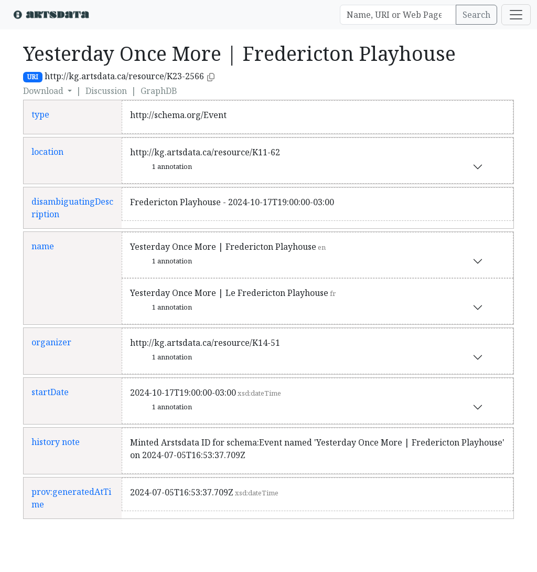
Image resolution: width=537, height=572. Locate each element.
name (42, 246)
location (47, 151)
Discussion (106, 91)
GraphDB (159, 91)
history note (55, 442)
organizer (51, 342)
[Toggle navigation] (516, 14)
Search (476, 14)
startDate (50, 392)
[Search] (398, 15)
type (40, 114)
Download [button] (44, 91)
